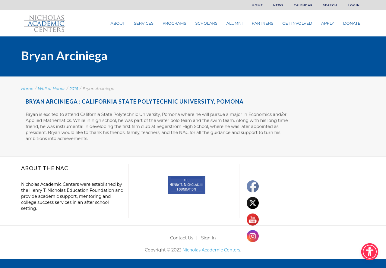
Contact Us (181, 238)
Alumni (234, 23)
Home (257, 5)
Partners (262, 23)
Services (143, 23)
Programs (174, 23)
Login (353, 5)
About (117, 23)
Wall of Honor (51, 88)
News (278, 5)
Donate (351, 23)
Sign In (208, 238)
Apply (327, 23)
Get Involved (297, 23)
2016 (73, 88)
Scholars (206, 23)
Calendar (303, 5)
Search (330, 5)
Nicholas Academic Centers (211, 250)
